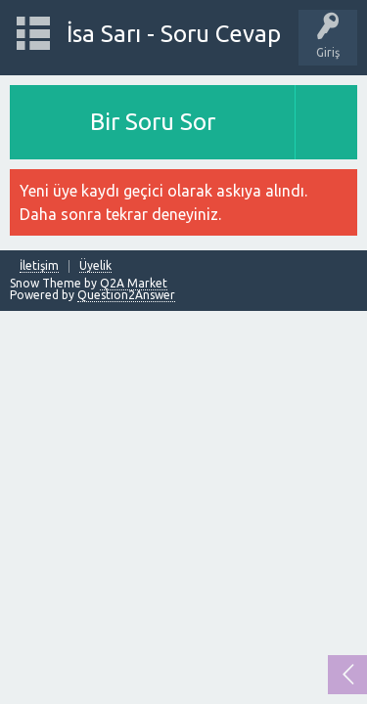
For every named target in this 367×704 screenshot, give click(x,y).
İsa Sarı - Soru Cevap (174, 34)
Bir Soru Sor (152, 122)
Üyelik (95, 266)
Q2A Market (133, 283)
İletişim (39, 266)
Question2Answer (126, 294)
